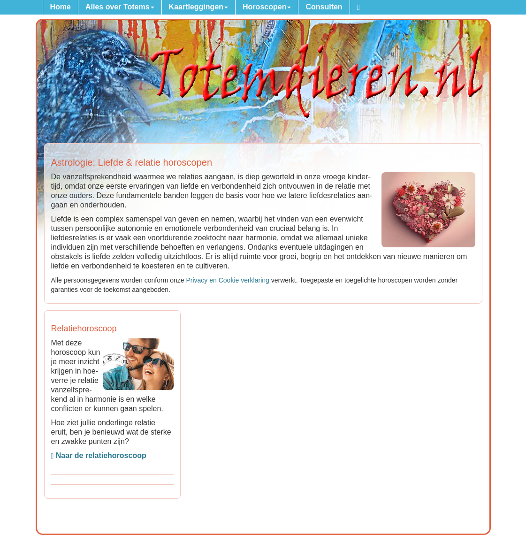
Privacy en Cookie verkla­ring (227, 280)
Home (60, 7)
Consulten (323, 7)
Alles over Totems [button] (119, 7)
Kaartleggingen (198, 7)
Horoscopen (267, 7)
